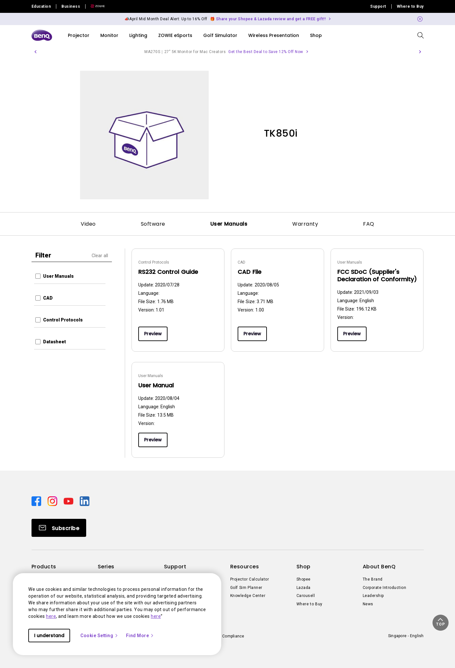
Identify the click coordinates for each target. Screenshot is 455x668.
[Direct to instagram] (53, 500)
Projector (78, 35)
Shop (316, 35)
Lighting (138, 35)
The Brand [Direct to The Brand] (373, 579)
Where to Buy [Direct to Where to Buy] (410, 6)
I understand (49, 635)
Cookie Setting (99, 635)
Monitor (109, 35)
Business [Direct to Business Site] (70, 6)
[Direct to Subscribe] (59, 528)
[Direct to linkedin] (84, 500)
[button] (35, 52)
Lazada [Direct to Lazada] (303, 587)
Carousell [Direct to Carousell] (305, 595)
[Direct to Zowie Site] (95, 6)
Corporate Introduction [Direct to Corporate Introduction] (384, 587)
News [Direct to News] (368, 604)
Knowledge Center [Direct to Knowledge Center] (248, 595)
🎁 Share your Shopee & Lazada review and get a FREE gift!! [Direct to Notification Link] (268, 19)
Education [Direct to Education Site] (41, 6)
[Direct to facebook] (37, 500)
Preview (153, 333)
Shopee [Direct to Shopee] (303, 579)
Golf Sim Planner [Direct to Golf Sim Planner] (246, 587)
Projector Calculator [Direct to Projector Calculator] (249, 579)
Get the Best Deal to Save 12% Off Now (265, 52)
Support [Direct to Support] (378, 6)
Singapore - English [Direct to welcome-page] (406, 636)
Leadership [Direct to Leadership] (373, 595)
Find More (140, 635)
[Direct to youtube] (69, 500)
